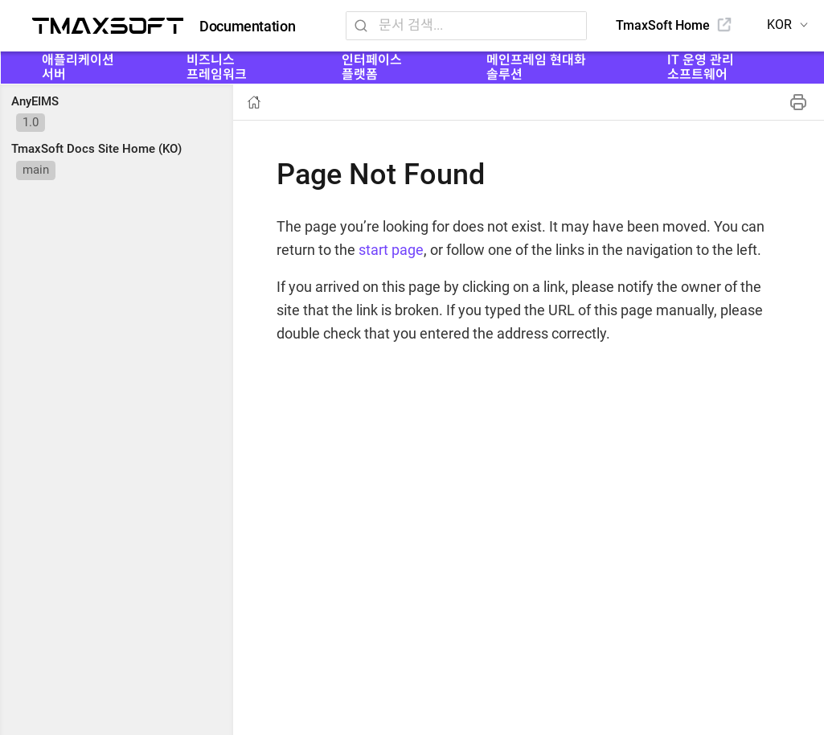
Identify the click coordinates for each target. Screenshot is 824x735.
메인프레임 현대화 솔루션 (536, 67)
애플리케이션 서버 (78, 67)
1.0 (31, 122)
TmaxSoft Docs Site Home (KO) (96, 149)
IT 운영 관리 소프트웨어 (700, 67)
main (36, 169)
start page (391, 249)
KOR (779, 24)
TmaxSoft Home (663, 25)
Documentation (247, 26)
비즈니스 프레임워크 (217, 67)
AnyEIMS (35, 101)
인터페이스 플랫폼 (372, 67)
